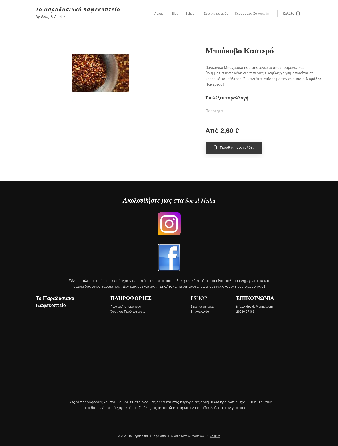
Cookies (215, 436)
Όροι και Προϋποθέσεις (127, 311)
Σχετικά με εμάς (202, 306)
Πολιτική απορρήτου (125, 306)
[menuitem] (159, 13)
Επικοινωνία (200, 311)
